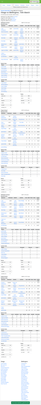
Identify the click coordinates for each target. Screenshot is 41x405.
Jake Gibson (21, 44)
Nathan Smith (4, 47)
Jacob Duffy (16, 28)
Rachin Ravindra (4, 31)
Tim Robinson (24, 379)
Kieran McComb (4, 59)
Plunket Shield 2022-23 (6, 10)
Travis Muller (4, 68)
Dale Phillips (21, 38)
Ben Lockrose (4, 364)
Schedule (9, 5)
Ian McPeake (4, 56)
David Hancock (24, 378)
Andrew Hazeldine (5, 382)
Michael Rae (3, 380)
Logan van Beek (4, 50)
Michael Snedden (24, 372)
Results (27, 5)
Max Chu (3, 137)
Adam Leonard (24, 391)
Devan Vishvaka (24, 397)
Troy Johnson (4, 34)
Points (37, 5)
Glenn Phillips (4, 75)
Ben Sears (23, 394)
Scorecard (15, 16)
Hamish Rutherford (5, 243)
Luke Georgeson (4, 161)
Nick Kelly (3, 38)
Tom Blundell (24, 385)
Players (32, 5)
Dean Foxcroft (4, 77)
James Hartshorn (24, 386)
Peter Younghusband (5, 174)
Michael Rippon (4, 73)
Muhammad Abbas (5, 159)
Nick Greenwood (24, 382)
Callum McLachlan (5, 337)
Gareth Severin (24, 370)
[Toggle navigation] (2, 2)
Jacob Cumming (4, 369)
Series (4, 5)
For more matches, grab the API (20, 402)
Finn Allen (3, 41)
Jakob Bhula (23, 389)
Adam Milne (23, 398)
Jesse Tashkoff (24, 395)
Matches (17, 5)
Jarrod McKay (4, 70)
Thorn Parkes (4, 119)
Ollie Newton (24, 367)
